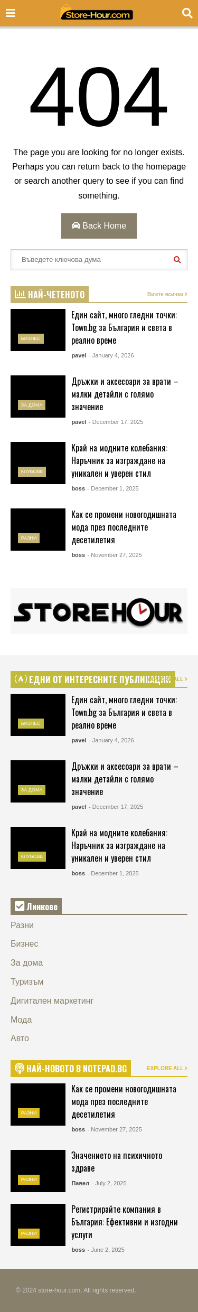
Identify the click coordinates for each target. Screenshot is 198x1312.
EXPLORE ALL (167, 679)
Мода (21, 1019)
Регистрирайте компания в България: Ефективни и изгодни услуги (124, 1222)
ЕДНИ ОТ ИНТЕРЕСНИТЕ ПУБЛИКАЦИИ (93, 679)
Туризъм (27, 981)
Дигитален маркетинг (52, 1000)
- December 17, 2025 (116, 422)
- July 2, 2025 (109, 1183)
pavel (78, 355)
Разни (29, 538)
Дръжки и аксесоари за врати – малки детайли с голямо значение (124, 394)
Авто (20, 1038)
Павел (80, 1183)
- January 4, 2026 (111, 355)
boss (78, 488)
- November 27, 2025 (114, 555)
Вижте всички (167, 294)
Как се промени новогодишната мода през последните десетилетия (123, 527)
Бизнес (31, 338)
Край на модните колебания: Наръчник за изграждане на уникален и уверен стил (119, 460)
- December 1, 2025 (112, 488)
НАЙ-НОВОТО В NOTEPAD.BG (71, 1068)
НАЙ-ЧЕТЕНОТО (49, 294)
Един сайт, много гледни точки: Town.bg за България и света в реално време (124, 327)
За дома (32, 405)
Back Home (99, 225)
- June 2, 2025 (105, 1250)
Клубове (32, 471)
